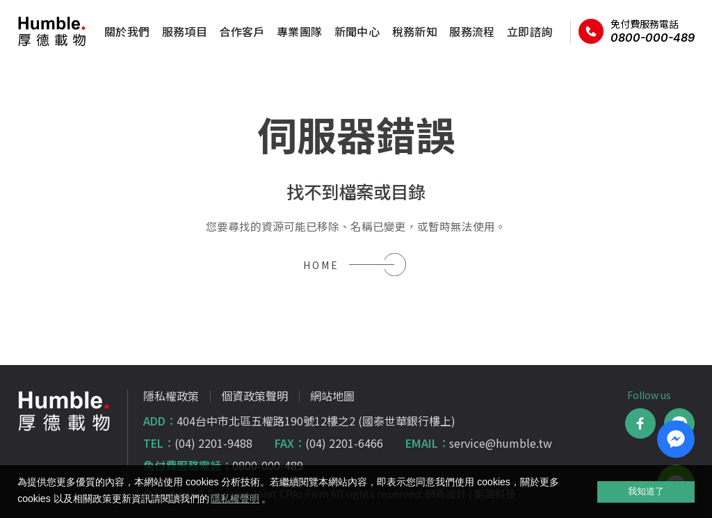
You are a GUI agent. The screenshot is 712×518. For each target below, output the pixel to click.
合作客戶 (237, 31)
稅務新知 (410, 31)
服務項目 (180, 31)
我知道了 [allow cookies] (646, 491)
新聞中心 (352, 31)
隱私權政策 (171, 396)
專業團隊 (295, 31)
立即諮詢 (525, 31)
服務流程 (467, 31)
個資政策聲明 (254, 396)
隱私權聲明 (235, 498)
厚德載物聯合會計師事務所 (52, 31)
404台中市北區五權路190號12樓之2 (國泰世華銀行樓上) (316, 420)
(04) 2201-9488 (213, 443)
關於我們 (122, 31)
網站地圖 (332, 396)
